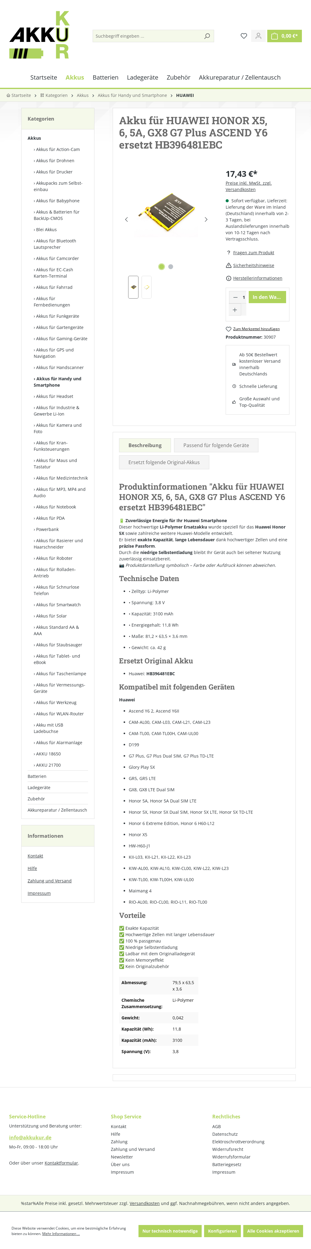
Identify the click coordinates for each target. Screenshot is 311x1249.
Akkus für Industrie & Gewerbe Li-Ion (56, 411)
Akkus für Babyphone (58, 201)
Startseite (18, 95)
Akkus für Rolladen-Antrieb (55, 572)
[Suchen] (207, 36)
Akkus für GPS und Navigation (54, 353)
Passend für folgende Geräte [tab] (216, 445)
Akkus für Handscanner (60, 367)
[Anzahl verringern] (235, 297)
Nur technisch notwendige (170, 1231)
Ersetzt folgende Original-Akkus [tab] (164, 462)
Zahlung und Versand (50, 881)
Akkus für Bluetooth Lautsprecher (55, 244)
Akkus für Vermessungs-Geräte (59, 688)
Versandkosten (145, 1203)
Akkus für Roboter (54, 558)
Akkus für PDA (50, 518)
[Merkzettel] (244, 36)
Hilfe (32, 868)
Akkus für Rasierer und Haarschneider (58, 544)
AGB (216, 1126)
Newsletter (122, 1157)
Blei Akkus (46, 229)
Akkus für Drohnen (55, 160)
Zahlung (119, 1142)
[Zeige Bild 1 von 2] (161, 266)
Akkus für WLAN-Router (60, 714)
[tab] (145, 445)
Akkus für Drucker (54, 172)
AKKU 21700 (48, 765)
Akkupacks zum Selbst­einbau (58, 186)
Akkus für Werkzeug (56, 702)
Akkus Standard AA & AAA (56, 630)
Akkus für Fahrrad (54, 287)
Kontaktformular (61, 1163)
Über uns (120, 1164)
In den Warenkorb (269, 297)
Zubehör (36, 799)
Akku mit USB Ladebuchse (48, 728)
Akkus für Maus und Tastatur (55, 463)
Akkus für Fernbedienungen (52, 302)
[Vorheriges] (126, 219)
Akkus (34, 138)
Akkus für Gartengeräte (60, 327)
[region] (166, 233)
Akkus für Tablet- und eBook (57, 659)
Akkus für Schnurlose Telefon (56, 590)
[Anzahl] (243, 297)
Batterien (37, 776)
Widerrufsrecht (227, 1149)
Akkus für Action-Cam (58, 149)
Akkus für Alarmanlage (59, 742)
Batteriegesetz (226, 1164)
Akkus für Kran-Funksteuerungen (52, 446)
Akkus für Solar (51, 616)
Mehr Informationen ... (61, 1233)
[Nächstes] (206, 219)
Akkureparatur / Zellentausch (57, 810)
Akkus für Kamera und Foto (58, 428)
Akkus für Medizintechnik (62, 478)
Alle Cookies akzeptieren (273, 1231)
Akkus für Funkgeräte (57, 316)
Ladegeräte (39, 787)
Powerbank (47, 529)
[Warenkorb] (284, 36)
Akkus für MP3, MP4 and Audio (60, 492)
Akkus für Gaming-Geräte (61, 338)
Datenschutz (225, 1134)
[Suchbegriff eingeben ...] (146, 36)
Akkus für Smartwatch (58, 604)
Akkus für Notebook (56, 507)
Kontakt (35, 856)
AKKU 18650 (48, 754)
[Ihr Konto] (258, 36)
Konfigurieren (222, 1231)
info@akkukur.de (30, 1137)
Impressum (39, 893)
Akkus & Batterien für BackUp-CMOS (57, 215)
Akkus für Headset (54, 396)
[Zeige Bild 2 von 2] (170, 266)
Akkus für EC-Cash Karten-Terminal (53, 273)
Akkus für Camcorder (57, 258)
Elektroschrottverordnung (238, 1142)
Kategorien (54, 95)
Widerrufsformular (231, 1157)
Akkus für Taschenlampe (61, 673)
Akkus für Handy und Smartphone (57, 382)
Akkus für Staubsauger (59, 645)
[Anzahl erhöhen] (235, 309)
